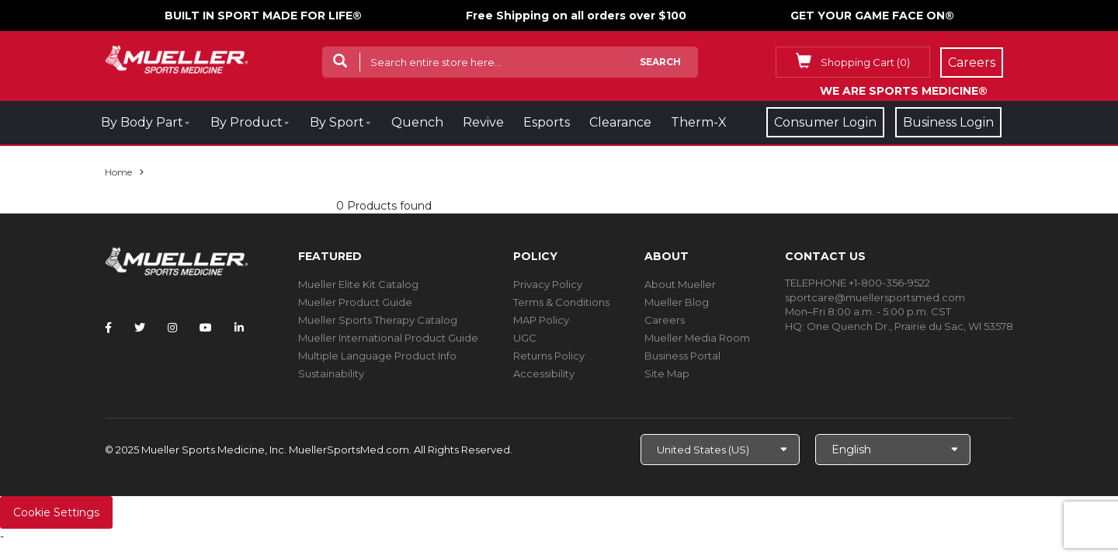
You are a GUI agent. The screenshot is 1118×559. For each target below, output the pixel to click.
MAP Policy (541, 320)
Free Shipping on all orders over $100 (576, 16)
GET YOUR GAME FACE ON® (872, 16)
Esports (546, 122)
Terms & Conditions (561, 302)
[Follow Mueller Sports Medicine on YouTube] (206, 327)
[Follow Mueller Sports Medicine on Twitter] (139, 327)
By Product (246, 122)
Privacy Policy (547, 284)
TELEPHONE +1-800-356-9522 (857, 282)
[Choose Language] (892, 449)
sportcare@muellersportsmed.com (875, 297)
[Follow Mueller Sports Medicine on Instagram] (172, 327)
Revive (483, 122)
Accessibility (544, 373)
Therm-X (699, 122)
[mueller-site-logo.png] (176, 58)
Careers (664, 320)
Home (118, 172)
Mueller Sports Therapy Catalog (377, 320)
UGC (524, 338)
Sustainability (331, 373)
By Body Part (142, 122)
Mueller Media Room (697, 338)
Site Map (666, 373)
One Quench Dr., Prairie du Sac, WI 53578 (910, 326)
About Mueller (680, 284)
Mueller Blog (676, 302)
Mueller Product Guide (355, 302)
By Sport (337, 122)
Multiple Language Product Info (377, 355)
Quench (417, 122)
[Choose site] (720, 449)
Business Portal (682, 355)
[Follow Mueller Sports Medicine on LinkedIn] (239, 327)
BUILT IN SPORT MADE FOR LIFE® (263, 16)
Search (660, 62)
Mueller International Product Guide (388, 338)
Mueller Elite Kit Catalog (358, 284)
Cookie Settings (56, 512)
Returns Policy (549, 355)
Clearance (620, 122)
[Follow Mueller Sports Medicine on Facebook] (108, 327)
